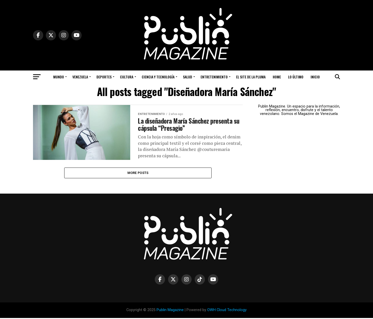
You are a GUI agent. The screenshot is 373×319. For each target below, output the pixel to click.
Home (277, 76)
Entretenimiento (214, 76)
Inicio (315, 76)
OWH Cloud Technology (227, 311)
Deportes (104, 76)
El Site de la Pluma (251, 76)
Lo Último (295, 76)
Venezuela (80, 76)
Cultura (126, 76)
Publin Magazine (170, 311)
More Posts (138, 173)
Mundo (58, 76)
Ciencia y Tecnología (158, 76)
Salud (187, 76)
